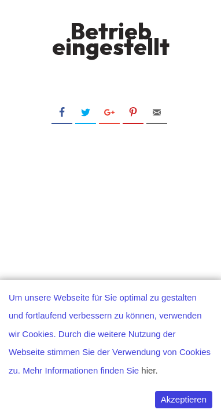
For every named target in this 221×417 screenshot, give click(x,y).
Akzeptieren (184, 399)
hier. (149, 370)
